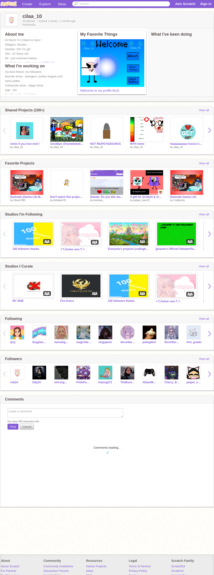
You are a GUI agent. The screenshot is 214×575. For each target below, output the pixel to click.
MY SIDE (18, 300)
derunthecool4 (128, 342)
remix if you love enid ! (25, 143)
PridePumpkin (84, 382)
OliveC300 (19, 200)
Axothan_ (98, 200)
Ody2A (36, 382)
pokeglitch (149, 342)
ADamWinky (150, 382)
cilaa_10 (18, 147)
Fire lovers (67, 300)
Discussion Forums (56, 571)
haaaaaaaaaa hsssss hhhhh (186, 143)
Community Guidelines (58, 566)
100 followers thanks (25, 249)
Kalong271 (105, 382)
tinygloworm (39, 342)
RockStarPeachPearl (172, 342)
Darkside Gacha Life (183, 197)
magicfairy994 (84, 342)
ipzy (12, 342)
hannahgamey (62, 342)
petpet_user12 (141, 200)
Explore (45, 4)
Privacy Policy (138, 571)
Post (13, 426)
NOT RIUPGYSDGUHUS (105, 143)
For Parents (8, 571)
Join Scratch (185, 4)
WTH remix (137, 143)
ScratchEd (178, 566)
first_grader (194, 342)
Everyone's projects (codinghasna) (128, 249)
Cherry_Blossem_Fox (172, 382)
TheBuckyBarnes (128, 382)
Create (27, 4)
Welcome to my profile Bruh (99, 90)
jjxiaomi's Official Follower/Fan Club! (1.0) (176, 249)
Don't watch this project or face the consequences (66, 197)
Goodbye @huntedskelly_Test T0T (66, 143)
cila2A (14, 382)
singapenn (105, 342)
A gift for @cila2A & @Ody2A (146, 197)
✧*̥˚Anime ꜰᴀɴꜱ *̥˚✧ (72, 249)
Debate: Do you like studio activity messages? (106, 197)
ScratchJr (177, 571)
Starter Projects (96, 566)
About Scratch (10, 566)
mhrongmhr (62, 382)
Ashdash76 (59, 200)
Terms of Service (140, 566)
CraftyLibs (179, 200)
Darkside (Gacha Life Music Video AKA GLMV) (26, 197)
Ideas (62, 4)
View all (204, 110)
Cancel (26, 426)
